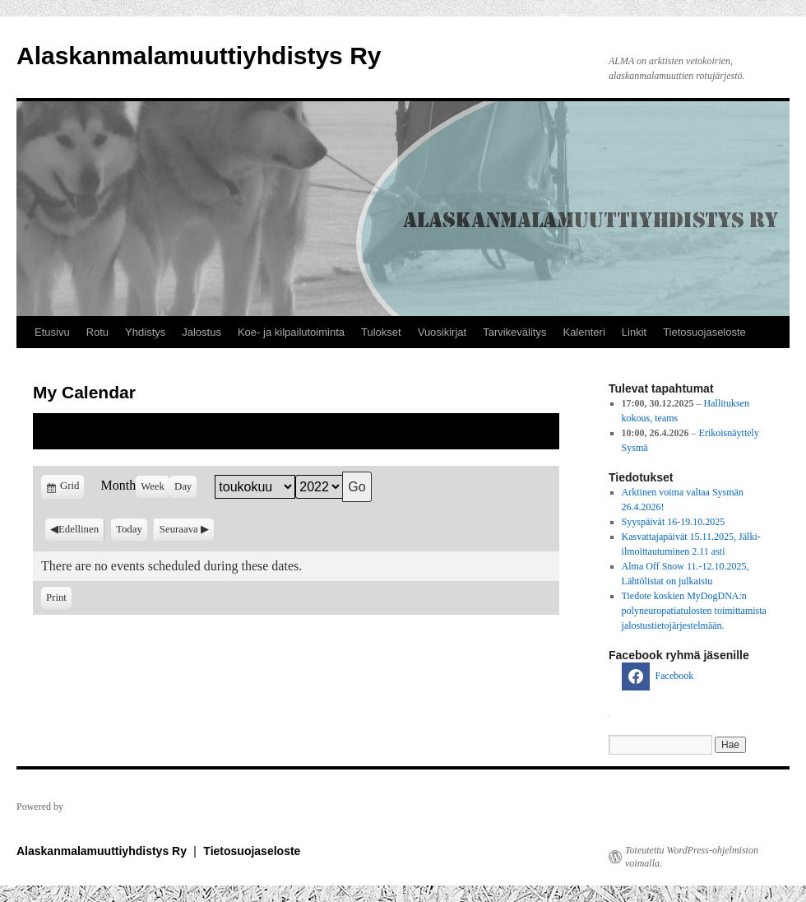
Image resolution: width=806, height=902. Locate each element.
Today (129, 529)
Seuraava (179, 529)
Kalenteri (583, 332)
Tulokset (381, 332)
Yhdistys (145, 332)
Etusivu (52, 332)
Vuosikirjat (442, 332)
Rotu (97, 332)
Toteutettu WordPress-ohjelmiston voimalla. (691, 856)
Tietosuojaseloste (704, 332)
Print (59, 596)
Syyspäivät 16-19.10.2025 (673, 522)
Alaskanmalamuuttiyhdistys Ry (198, 55)
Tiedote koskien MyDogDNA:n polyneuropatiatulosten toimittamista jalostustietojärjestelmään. (694, 610)
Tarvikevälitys (514, 332)
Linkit (634, 332)
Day (183, 486)
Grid (71, 488)
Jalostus (201, 332)
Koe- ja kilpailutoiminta (291, 332)
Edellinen (78, 529)
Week (152, 486)
